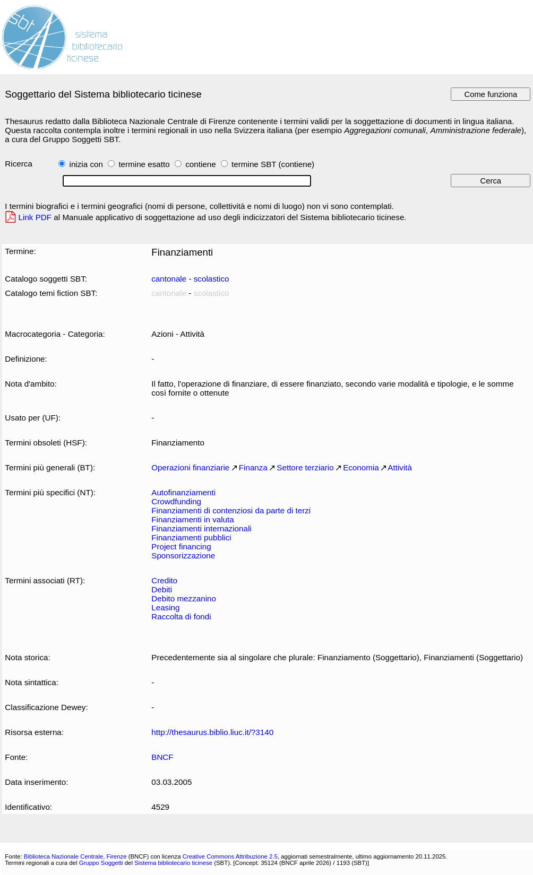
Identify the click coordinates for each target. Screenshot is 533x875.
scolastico (211, 278)
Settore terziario (305, 467)
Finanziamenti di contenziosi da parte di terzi (231, 510)
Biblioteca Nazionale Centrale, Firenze (75, 856)
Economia (361, 467)
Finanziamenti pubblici (191, 537)
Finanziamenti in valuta (192, 519)
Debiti (161, 589)
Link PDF (35, 217)
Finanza (253, 467)
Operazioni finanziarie (190, 467)
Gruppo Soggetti (101, 863)
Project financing (181, 546)
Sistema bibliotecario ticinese (173, 863)
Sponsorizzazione (183, 555)
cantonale (168, 278)
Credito (164, 580)
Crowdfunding (176, 501)
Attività (400, 467)
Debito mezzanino (183, 598)
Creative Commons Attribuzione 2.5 (230, 856)
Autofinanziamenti (183, 492)
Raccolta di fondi (181, 616)
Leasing (165, 607)
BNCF (162, 757)
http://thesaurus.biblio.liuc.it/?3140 (212, 732)
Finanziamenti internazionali (201, 528)
